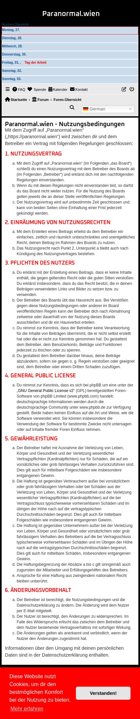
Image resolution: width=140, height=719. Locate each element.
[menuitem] (19, 89)
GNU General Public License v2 (45, 390)
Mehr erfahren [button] (27, 708)
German (94, 108)
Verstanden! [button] (103, 693)
